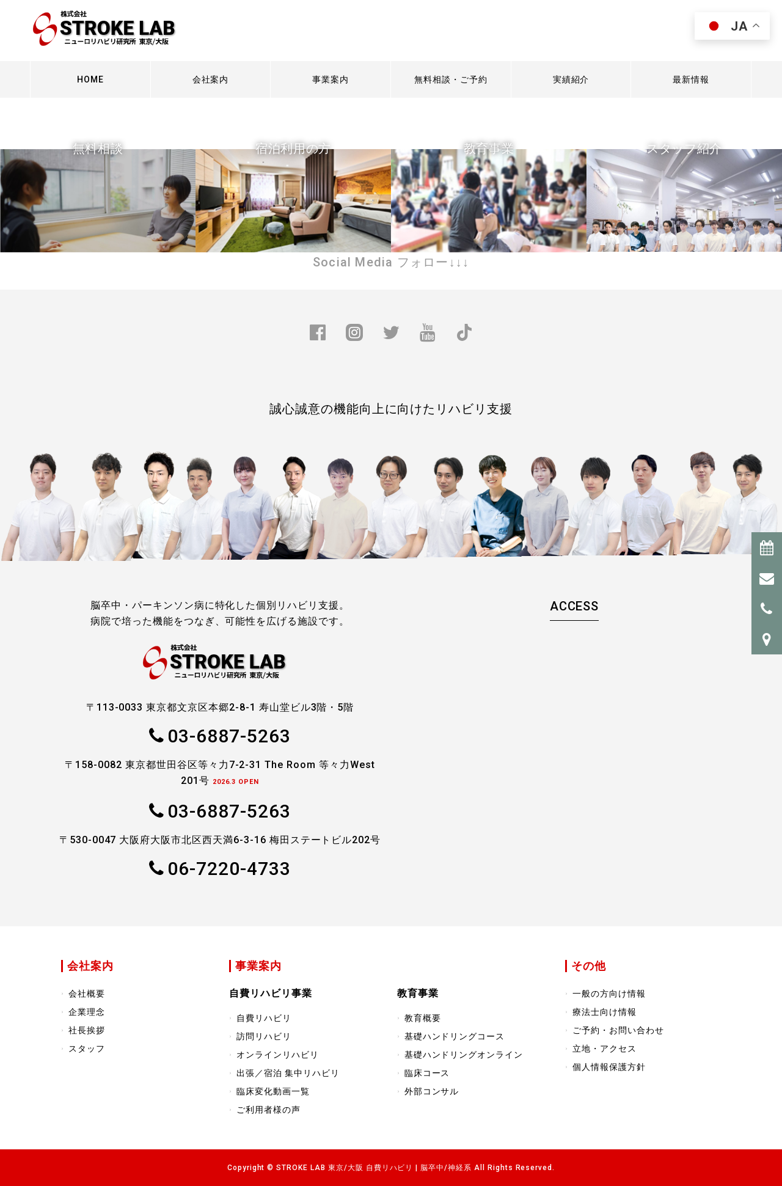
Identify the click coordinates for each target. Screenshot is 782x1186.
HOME (90, 79)
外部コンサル (431, 1091)
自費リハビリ (263, 1018)
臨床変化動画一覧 (273, 1091)
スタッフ (86, 1048)
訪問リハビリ (263, 1036)
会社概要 (86, 993)
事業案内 (330, 79)
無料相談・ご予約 (451, 79)
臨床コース (427, 1073)
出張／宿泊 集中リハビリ (288, 1073)
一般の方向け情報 (609, 993)
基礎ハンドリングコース (454, 1036)
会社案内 (210, 79)
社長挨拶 (86, 1030)
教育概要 (422, 1018)
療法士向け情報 (604, 1012)
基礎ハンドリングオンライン (463, 1055)
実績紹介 (571, 79)
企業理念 (86, 1012)
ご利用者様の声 (268, 1110)
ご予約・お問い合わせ (618, 1030)
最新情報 (691, 79)
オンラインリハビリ (277, 1055)
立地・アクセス (604, 1048)
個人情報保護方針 (609, 1067)
